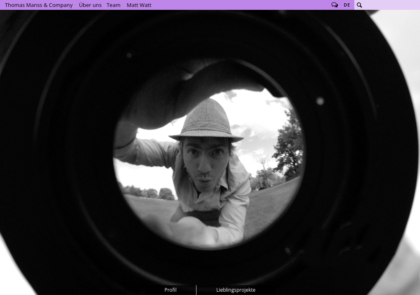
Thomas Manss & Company (39, 5)
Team (114, 5)
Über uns (90, 5)
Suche (359, 5)
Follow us (335, 5)
